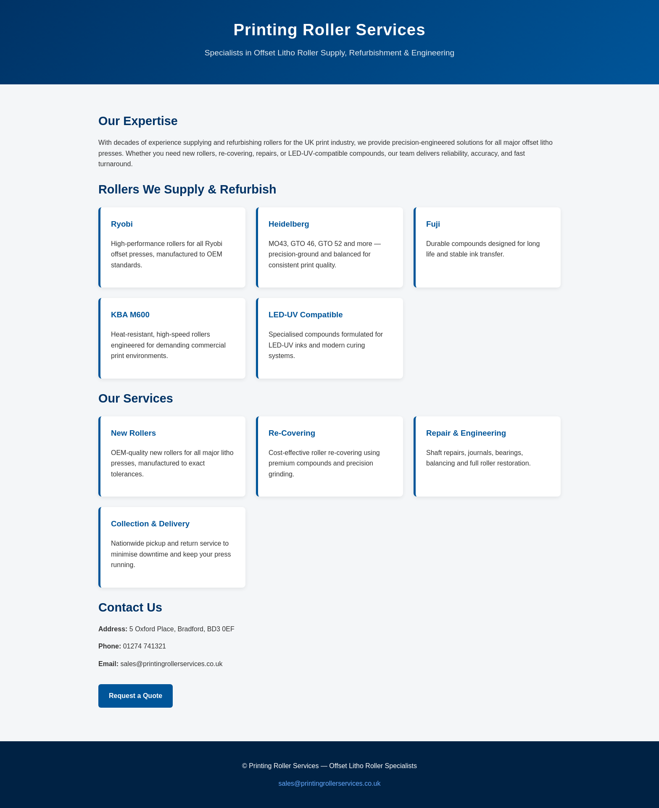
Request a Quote (135, 695)
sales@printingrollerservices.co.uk (330, 783)
